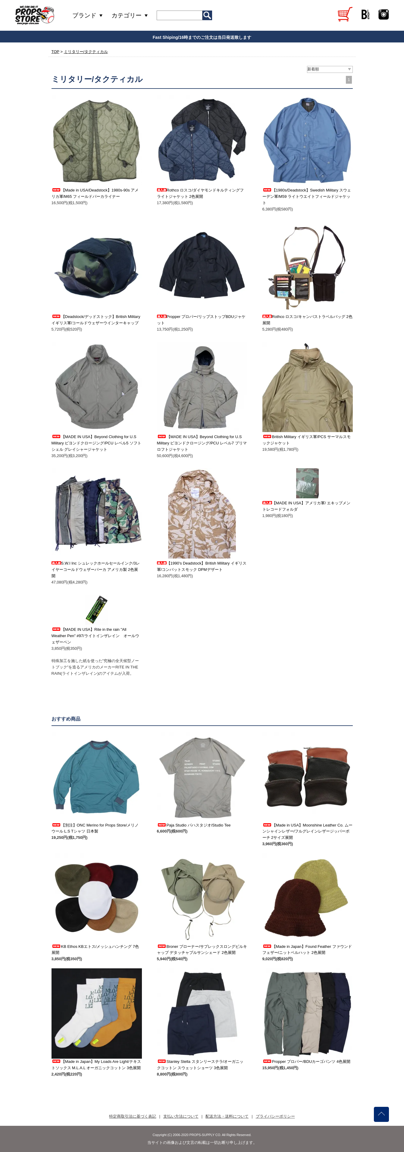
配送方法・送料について (227, 1116)
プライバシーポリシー (275, 1116)
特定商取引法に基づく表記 (132, 1116)
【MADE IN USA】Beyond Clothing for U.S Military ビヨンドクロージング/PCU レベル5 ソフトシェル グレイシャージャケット (96, 443)
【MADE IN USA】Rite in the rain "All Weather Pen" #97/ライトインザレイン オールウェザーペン (95, 635)
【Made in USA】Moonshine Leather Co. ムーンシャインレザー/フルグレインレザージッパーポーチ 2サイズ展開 (307, 831)
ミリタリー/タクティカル (86, 51)
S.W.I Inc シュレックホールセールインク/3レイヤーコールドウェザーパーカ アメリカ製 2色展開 (96, 569)
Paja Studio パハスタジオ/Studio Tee (194, 825)
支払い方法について (181, 1116)
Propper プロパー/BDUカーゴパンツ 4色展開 (306, 1061)
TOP (55, 51)
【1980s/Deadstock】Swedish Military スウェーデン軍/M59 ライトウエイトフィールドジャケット (306, 196)
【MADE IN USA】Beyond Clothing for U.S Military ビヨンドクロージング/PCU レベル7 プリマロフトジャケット (202, 443)
